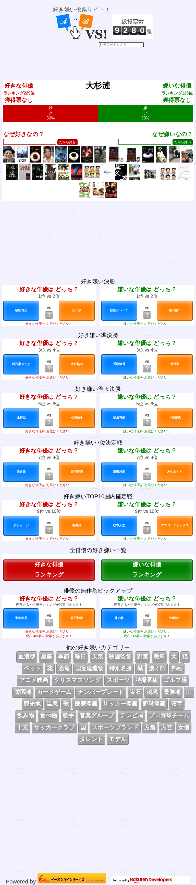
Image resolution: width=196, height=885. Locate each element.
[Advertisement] (103, 60)
